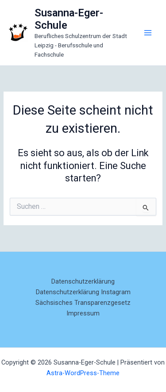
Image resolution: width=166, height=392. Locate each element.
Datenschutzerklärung (83, 281)
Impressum (83, 313)
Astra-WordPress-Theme (83, 373)
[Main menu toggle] (148, 32)
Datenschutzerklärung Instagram (83, 292)
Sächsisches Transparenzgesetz (83, 303)
